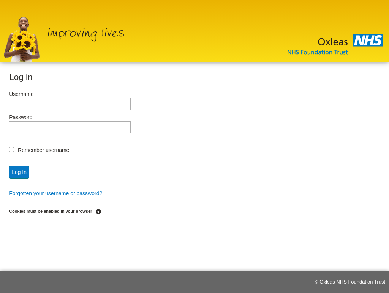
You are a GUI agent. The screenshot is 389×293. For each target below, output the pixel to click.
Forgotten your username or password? (55, 193)
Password (20, 117)
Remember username (43, 150)
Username (21, 94)
